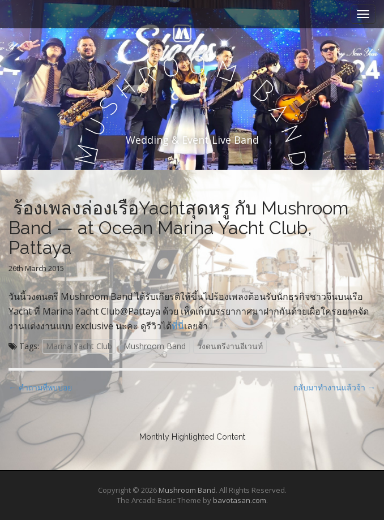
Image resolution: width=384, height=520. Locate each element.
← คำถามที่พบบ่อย (40, 387)
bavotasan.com (239, 500)
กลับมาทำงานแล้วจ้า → (334, 387)
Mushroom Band (154, 346)
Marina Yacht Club (79, 346)
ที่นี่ (178, 326)
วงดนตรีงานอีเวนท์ (230, 346)
